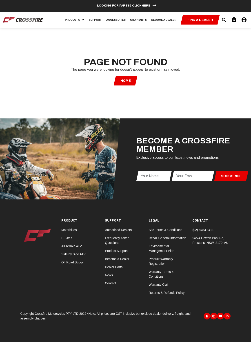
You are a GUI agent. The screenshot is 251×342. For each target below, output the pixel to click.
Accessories (116, 19)
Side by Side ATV (73, 254)
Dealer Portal (114, 267)
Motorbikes (69, 230)
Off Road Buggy (72, 262)
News (109, 275)
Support (95, 19)
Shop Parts (138, 19)
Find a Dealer (200, 20)
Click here (141, 5)
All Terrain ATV (71, 246)
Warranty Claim (159, 284)
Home (125, 80)
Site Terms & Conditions (165, 230)
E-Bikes (66, 238)
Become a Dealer (163, 19)
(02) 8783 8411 (203, 230)
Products (74, 19)
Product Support (116, 251)
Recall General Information (167, 238)
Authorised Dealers (118, 230)
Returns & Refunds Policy (167, 292)
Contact (110, 283)
